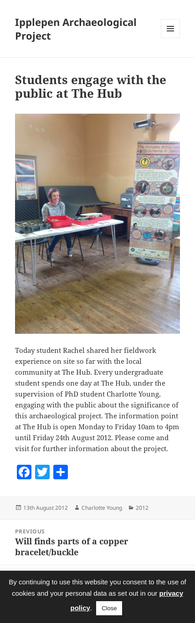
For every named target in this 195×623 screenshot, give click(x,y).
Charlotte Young (102, 508)
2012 (142, 508)
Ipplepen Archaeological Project (76, 28)
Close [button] (109, 608)
